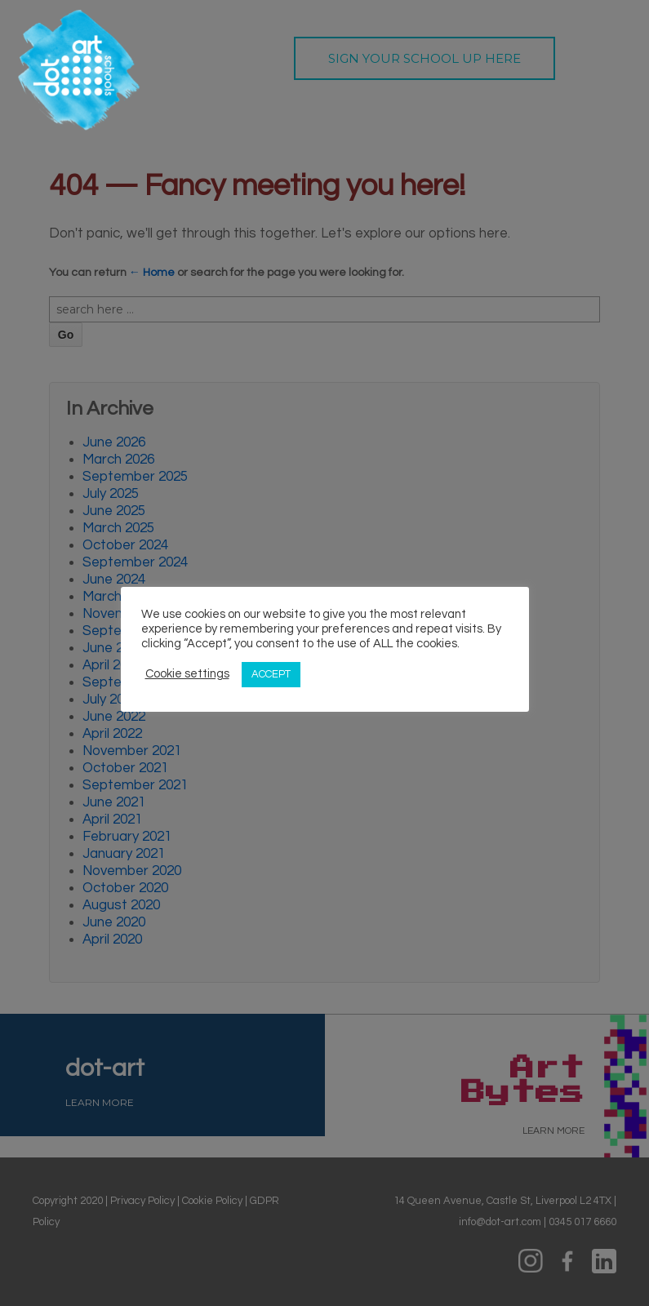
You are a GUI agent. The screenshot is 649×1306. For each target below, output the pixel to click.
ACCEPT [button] (271, 674)
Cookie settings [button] (187, 674)
